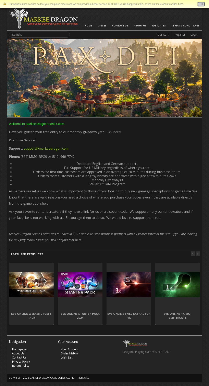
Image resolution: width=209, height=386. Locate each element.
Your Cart (162, 34)
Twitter (134, 363)
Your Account (69, 349)
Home (88, 25)
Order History (69, 353)
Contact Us (120, 25)
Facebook (126, 363)
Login (194, 34)
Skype (142, 363)
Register (179, 34)
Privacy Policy (21, 361)
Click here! (112, 132)
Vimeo (149, 363)
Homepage (19, 349)
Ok (201, 4)
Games (102, 25)
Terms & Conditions (185, 25)
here (180, 4)
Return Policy (20, 365)
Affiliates (159, 25)
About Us (140, 25)
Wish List (67, 357)
